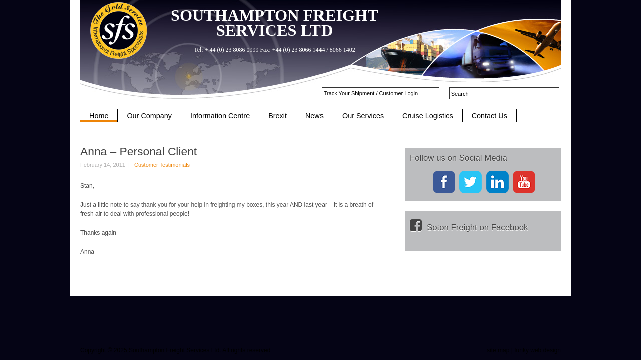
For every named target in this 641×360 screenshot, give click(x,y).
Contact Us (489, 116)
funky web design (537, 350)
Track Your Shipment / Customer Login (371, 93)
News (314, 116)
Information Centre (220, 116)
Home (98, 116)
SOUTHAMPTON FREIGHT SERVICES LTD (274, 23)
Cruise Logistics (427, 116)
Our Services (363, 116)
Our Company (149, 116)
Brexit (277, 116)
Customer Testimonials (162, 165)
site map (498, 350)
